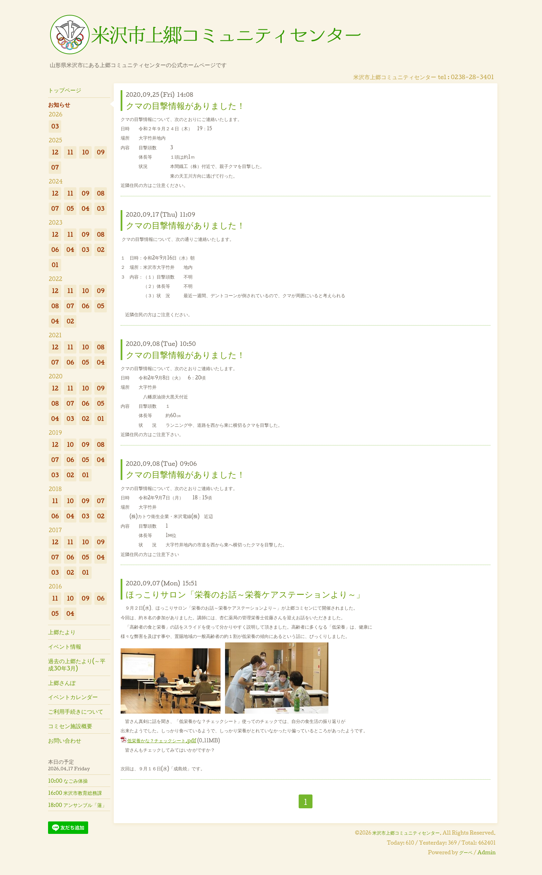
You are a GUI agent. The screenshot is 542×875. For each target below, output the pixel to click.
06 (55, 249)
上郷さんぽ (62, 682)
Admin (486, 852)
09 (100, 152)
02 (100, 249)
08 (100, 193)
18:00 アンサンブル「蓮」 (77, 805)
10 (85, 152)
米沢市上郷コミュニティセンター (406, 833)
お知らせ (59, 104)
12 (55, 152)
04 (86, 208)
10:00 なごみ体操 (68, 781)
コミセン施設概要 (70, 726)
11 (70, 152)
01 (55, 265)
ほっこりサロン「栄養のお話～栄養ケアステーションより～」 (245, 594)
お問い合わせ (64, 740)
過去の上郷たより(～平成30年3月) (76, 664)
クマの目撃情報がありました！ (185, 105)
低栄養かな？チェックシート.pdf (161, 740)
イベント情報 (64, 646)
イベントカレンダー (73, 696)
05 (70, 208)
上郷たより (62, 632)
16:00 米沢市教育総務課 (75, 793)
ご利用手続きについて (75, 711)
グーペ (466, 852)
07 (55, 167)
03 (55, 126)
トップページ (64, 90)
